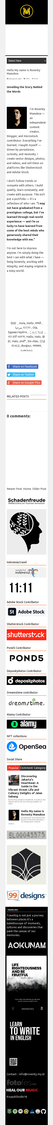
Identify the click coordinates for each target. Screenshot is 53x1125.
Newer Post (14, 488)
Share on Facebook (22, 366)
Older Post (39, 488)
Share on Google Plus (23, 382)
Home (27, 488)
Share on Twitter (20, 374)
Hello (28, 78)
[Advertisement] (26, 40)
